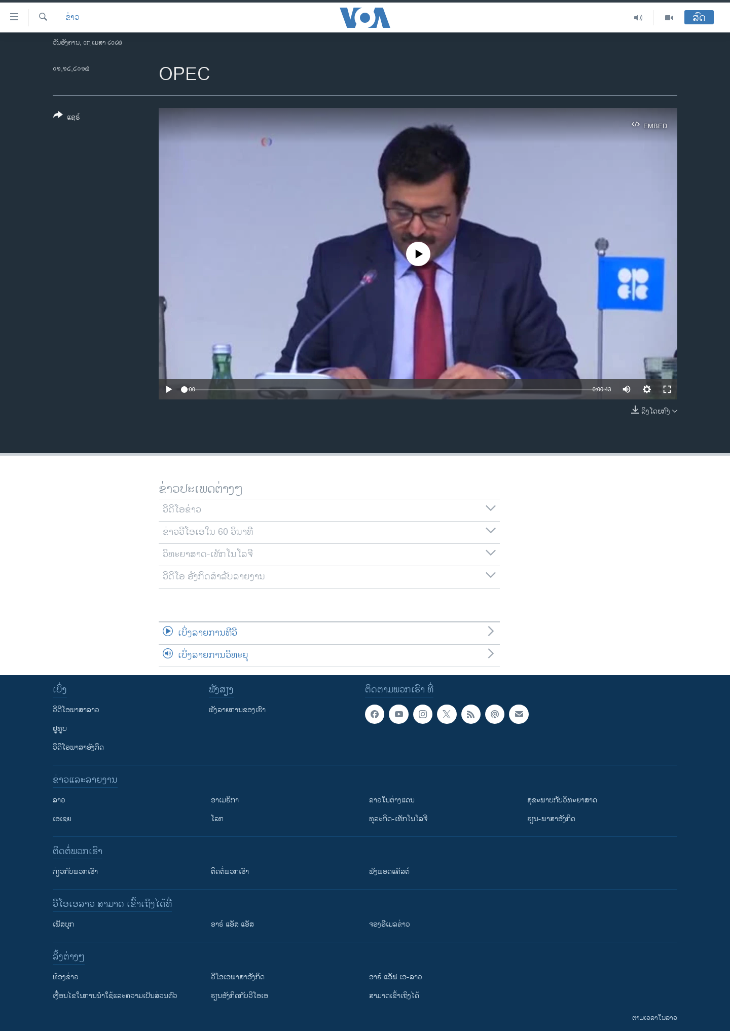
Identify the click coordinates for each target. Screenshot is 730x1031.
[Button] (66, 118)
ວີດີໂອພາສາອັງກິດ (78, 747)
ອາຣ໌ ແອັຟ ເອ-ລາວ (395, 977)
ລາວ (59, 800)
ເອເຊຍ (62, 819)
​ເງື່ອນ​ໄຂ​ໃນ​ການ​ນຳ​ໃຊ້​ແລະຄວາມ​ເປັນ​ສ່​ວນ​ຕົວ (115, 995)
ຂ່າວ (72, 18)
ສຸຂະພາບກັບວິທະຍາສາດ (562, 800)
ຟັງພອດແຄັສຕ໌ (389, 871)
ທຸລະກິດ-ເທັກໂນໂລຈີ (398, 819)
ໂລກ (217, 819)
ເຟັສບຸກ (63, 924)
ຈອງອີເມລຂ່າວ (389, 924)
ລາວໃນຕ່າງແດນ (392, 800)
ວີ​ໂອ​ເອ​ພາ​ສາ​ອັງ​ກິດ (238, 977)
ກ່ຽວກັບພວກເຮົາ (75, 871)
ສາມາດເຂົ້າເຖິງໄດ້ (394, 995)
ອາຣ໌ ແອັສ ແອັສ (232, 924)
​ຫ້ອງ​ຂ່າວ (66, 977)
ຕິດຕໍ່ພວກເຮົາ (230, 871)
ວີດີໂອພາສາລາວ (76, 710)
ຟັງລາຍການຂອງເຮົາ (237, 710)
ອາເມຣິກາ (225, 800)
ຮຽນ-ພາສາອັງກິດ (551, 819)
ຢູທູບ (60, 728)
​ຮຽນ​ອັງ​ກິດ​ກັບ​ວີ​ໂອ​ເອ (239, 995)
